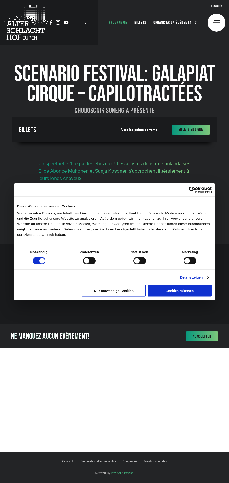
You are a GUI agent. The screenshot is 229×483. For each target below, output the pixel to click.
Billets (140, 22)
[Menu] (216, 23)
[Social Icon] (51, 23)
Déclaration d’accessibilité (98, 461)
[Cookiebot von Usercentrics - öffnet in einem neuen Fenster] (192, 189)
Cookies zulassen (180, 291)
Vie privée (130, 461)
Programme (118, 22)
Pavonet (129, 473)
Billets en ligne (191, 129)
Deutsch (216, 6)
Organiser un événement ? (175, 22)
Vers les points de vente (139, 130)
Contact (67, 461)
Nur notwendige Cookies (114, 291)
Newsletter (202, 336)
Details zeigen (191, 277)
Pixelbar (116, 473)
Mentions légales (155, 461)
